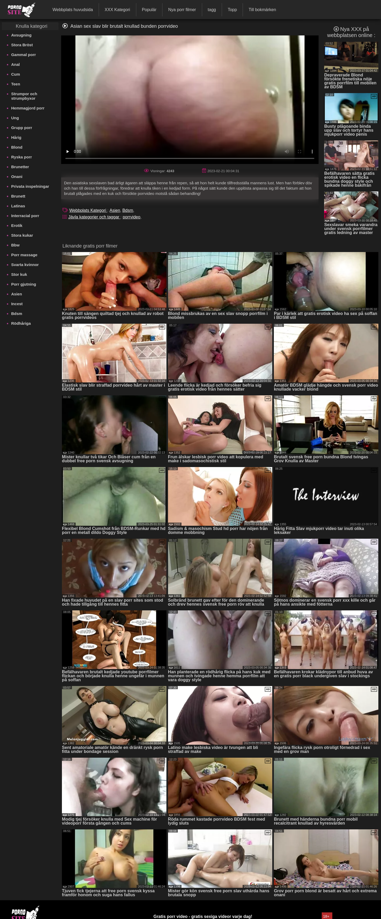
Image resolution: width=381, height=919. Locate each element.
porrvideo (131, 217)
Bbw (15, 245)
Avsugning (21, 35)
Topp (232, 9)
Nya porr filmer (182, 9)
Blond (16, 147)
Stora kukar (22, 235)
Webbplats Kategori (88, 210)
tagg (212, 9)
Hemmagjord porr (27, 108)
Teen (15, 84)
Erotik (16, 225)
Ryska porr (21, 157)
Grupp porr (21, 127)
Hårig (16, 137)
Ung (15, 118)
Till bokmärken (262, 9)
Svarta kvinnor (25, 264)
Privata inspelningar (30, 186)
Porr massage (24, 255)
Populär (149, 9)
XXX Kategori (117, 9)
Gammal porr (23, 54)
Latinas (18, 206)
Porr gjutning (23, 284)
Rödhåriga (21, 323)
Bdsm (16, 313)
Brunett (18, 196)
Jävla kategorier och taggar (94, 217)
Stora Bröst (22, 45)
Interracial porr (25, 215)
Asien (16, 294)
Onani (16, 176)
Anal (15, 64)
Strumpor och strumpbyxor (24, 96)
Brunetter (20, 166)
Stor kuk (19, 274)
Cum (15, 74)
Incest (16, 303)
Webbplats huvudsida (72, 9)
